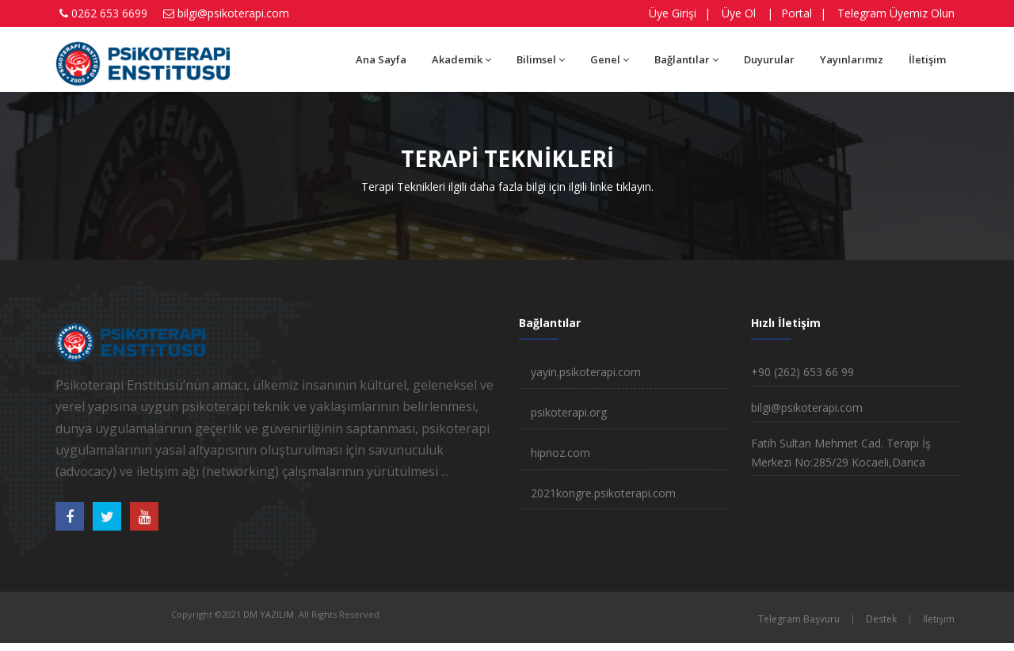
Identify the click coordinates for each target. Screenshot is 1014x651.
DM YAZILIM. (269, 614)
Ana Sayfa (381, 59)
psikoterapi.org (569, 412)
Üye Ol (739, 13)
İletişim (927, 59)
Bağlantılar (686, 59)
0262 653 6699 (109, 13)
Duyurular (769, 59)
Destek (881, 619)
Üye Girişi (672, 13)
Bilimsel (541, 59)
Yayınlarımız (851, 59)
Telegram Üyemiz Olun (896, 13)
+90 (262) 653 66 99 (802, 371)
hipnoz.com (560, 452)
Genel (609, 59)
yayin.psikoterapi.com (586, 371)
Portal (796, 13)
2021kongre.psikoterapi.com (603, 493)
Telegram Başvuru (799, 619)
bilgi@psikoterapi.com (233, 13)
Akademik (461, 59)
